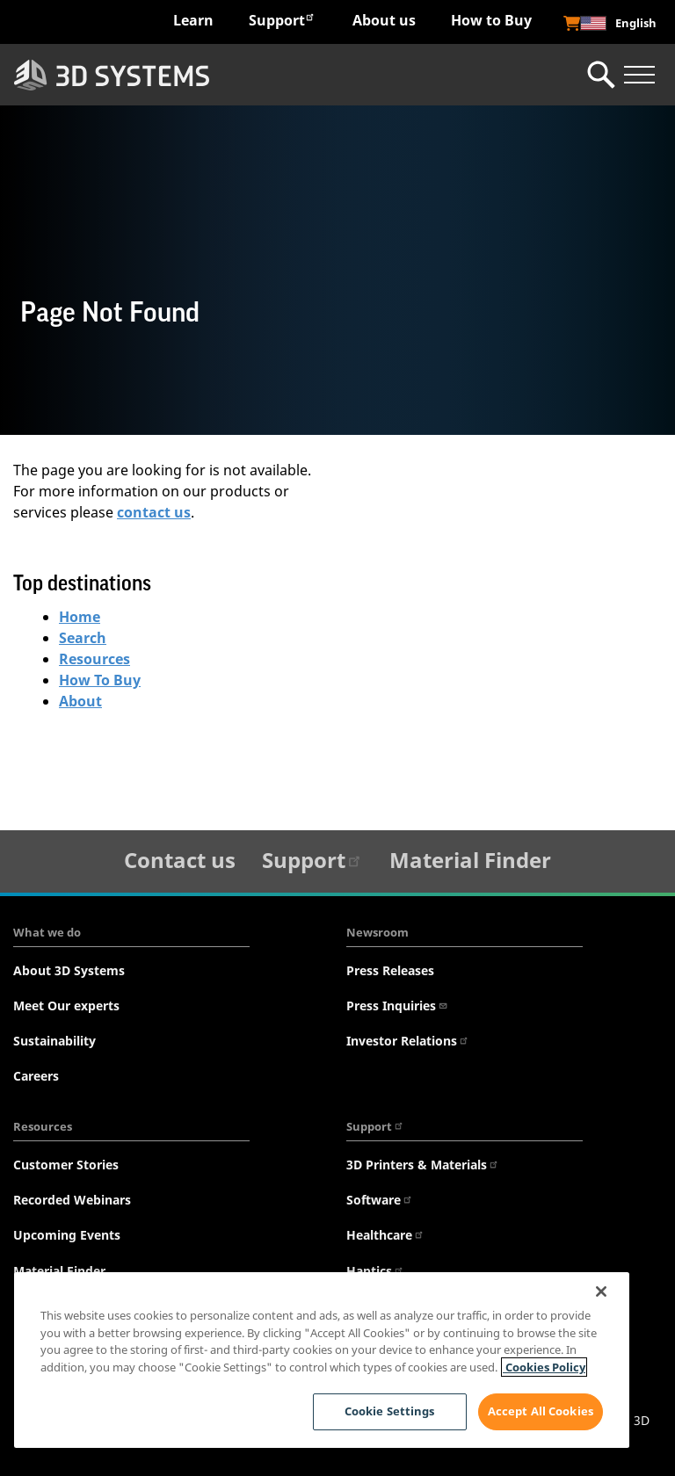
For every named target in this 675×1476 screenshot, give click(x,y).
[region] (321, 1360)
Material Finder (470, 859)
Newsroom (377, 932)
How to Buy (491, 20)
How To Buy (100, 680)
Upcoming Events (66, 1234)
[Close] (601, 1291)
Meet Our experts (66, 1005)
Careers (36, 1075)
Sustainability (54, 1040)
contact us (154, 512)
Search (82, 638)
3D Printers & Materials (422, 1164)
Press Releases (390, 970)
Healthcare (385, 1234)
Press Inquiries (397, 1005)
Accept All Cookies (540, 1411)
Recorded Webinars (72, 1199)
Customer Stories (66, 1164)
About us (384, 20)
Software (379, 1199)
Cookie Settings (390, 1411)
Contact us (180, 859)
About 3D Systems (69, 970)
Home (79, 616)
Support (282, 20)
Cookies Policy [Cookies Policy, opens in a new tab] (544, 1367)
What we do (47, 932)
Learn (193, 20)
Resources (94, 659)
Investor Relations (407, 1040)
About (80, 701)
